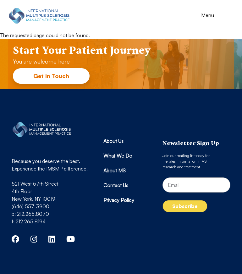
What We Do (117, 156)
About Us (113, 141)
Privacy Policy (118, 200)
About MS (114, 170)
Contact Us (115, 185)
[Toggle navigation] (213, 16)
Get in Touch (51, 75)
